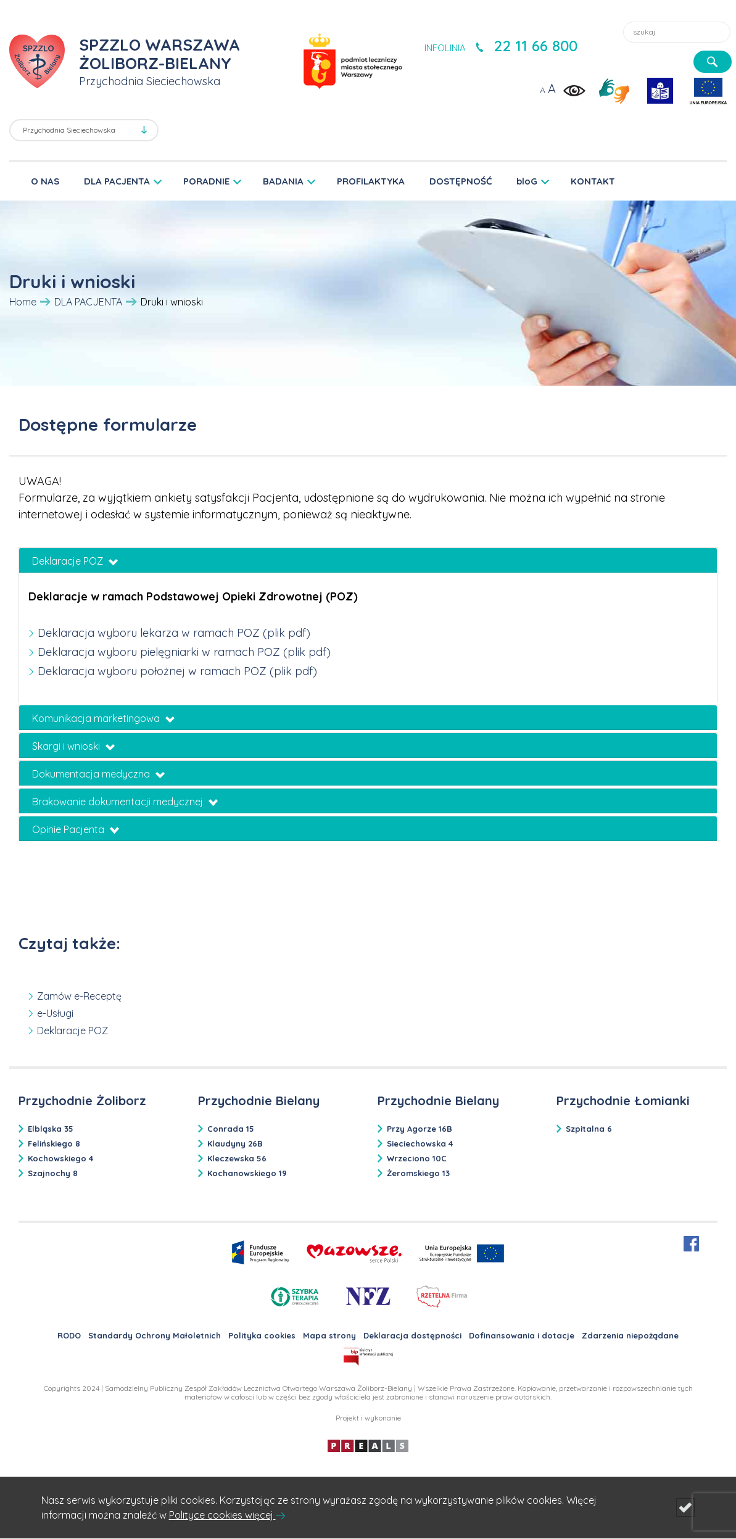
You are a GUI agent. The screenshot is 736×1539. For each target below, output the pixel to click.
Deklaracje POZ (75, 561)
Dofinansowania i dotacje (521, 1335)
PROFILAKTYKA (371, 181)
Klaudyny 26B (235, 1143)
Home (22, 302)
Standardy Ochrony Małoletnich (154, 1335)
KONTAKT (593, 181)
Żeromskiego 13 (418, 1173)
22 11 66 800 (535, 45)
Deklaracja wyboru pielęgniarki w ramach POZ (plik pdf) (184, 652)
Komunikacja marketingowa (103, 718)
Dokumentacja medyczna (98, 774)
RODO (69, 1335)
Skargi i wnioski (73, 746)
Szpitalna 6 (589, 1129)
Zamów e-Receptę (79, 996)
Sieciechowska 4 (420, 1143)
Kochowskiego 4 (60, 1158)
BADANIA (283, 181)
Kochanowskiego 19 (247, 1173)
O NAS (45, 181)
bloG (526, 181)
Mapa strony (329, 1335)
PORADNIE (206, 181)
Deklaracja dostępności (412, 1335)
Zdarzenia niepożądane (630, 1335)
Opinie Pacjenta (75, 829)
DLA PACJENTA (117, 181)
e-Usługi (55, 1013)
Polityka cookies (262, 1335)
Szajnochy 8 (53, 1173)
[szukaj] (712, 62)
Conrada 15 (230, 1129)
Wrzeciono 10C (417, 1158)
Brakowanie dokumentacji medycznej (125, 801)
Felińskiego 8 (54, 1143)
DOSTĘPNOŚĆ (460, 181)
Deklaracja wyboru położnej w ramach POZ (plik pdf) (177, 671)
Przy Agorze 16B (419, 1129)
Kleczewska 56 (237, 1158)
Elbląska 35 (50, 1129)
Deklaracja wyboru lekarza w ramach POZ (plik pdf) (174, 633)
